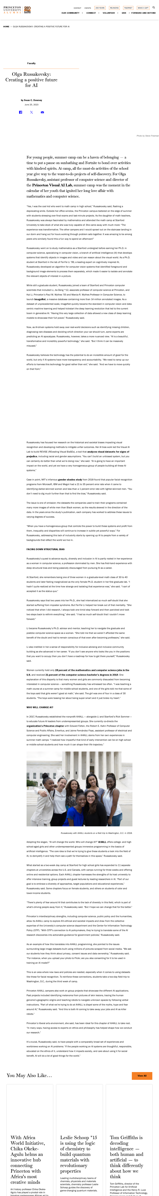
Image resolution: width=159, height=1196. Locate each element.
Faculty (31, 63)
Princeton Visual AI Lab (52, 185)
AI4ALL (102, 842)
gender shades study (70, 479)
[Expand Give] (129, 13)
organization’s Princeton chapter (45, 726)
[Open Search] (154, 8)
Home (6, 26)
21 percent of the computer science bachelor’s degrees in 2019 (81, 675)
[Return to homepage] (18, 12)
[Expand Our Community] (82, 13)
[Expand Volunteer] (118, 13)
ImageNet (40, 299)
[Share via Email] (42, 112)
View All (142, 1076)
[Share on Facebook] (20, 112)
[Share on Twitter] (31, 112)
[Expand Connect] (99, 13)
